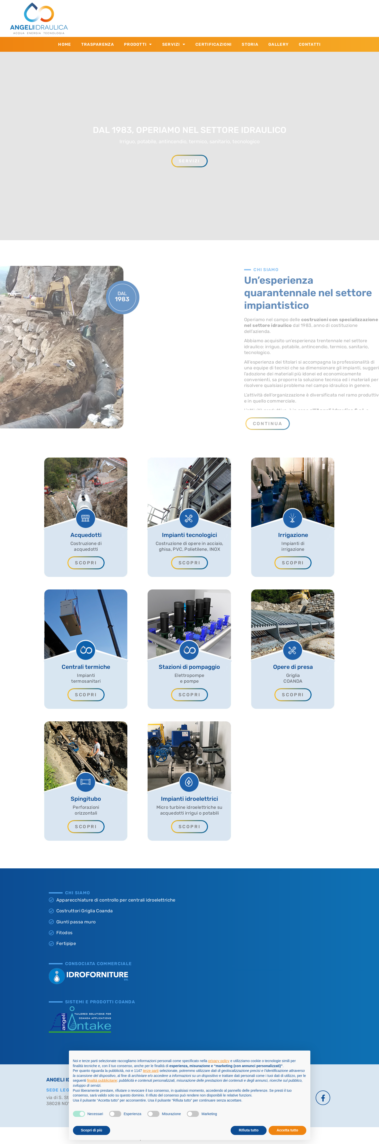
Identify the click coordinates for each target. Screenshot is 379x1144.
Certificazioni (213, 44)
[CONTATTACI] (174, 18)
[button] (352, 423)
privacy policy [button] (218, 1061)
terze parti (150, 1071)
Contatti (310, 44)
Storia (250, 44)
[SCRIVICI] (249, 18)
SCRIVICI (270, 14)
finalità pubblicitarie (102, 1080)
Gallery (278, 44)
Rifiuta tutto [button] (249, 1130)
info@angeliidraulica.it (284, 21)
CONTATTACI (199, 14)
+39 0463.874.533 (204, 21)
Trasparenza (97, 44)
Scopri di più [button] (91, 1130)
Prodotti (138, 44)
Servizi (173, 44)
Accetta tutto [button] (287, 1130)
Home (64, 44)
